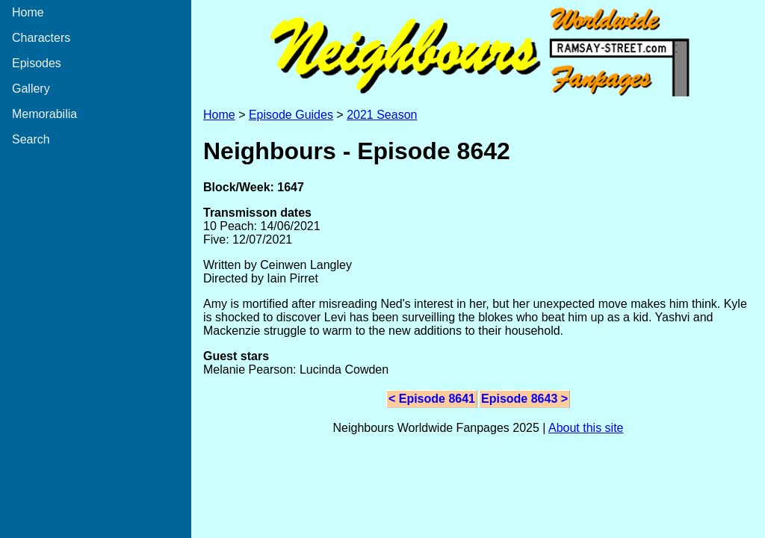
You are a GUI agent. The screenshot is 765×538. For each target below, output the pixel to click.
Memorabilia (44, 114)
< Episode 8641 (431, 398)
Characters (41, 37)
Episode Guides (291, 114)
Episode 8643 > (524, 398)
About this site (586, 427)
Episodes (36, 63)
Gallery (31, 88)
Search (31, 139)
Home (28, 12)
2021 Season (382, 114)
